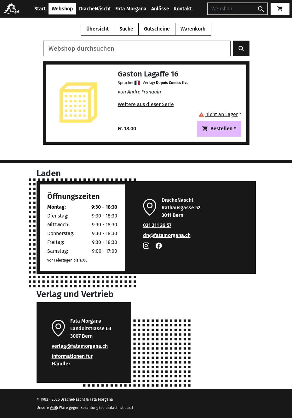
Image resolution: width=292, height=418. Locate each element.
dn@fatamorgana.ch (167, 235)
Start (40, 9)
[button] (219, 114)
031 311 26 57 (157, 225)
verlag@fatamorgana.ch (80, 346)
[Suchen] (230, 9)
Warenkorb (193, 29)
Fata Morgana (130, 9)
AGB (53, 407)
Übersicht (97, 29)
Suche (126, 29)
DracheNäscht (95, 9)
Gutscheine (157, 29)
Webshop (62, 9)
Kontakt (183, 9)
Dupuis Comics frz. (172, 83)
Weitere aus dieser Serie (146, 104)
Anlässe (160, 9)
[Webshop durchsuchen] (137, 48)
